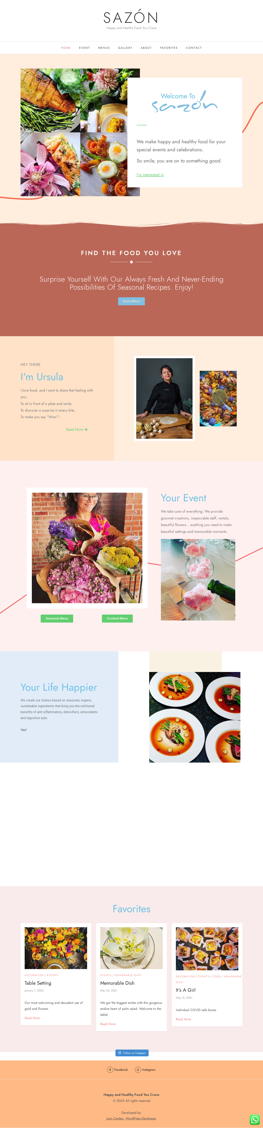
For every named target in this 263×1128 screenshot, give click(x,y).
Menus (104, 48)
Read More (32, 1018)
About (146, 48)
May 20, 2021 (108, 991)
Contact (194, 48)
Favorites (169, 48)
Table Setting (38, 983)
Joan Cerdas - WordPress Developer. (131, 1118)
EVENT (84, 48)
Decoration (34, 976)
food (217, 977)
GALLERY (125, 48)
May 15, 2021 (184, 998)
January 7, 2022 (34, 991)
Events (52, 976)
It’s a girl (186, 991)
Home (66, 48)
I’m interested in (151, 176)
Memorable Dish (128, 976)
